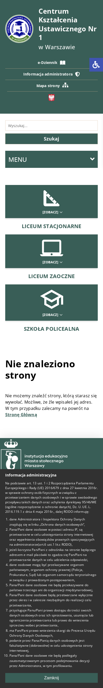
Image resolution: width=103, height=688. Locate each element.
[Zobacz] (52, 212)
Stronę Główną (21, 415)
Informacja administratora (51, 74)
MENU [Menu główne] (51, 159)
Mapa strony (52, 85)
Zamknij (51, 678)
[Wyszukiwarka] (51, 125)
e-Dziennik (51, 62)
